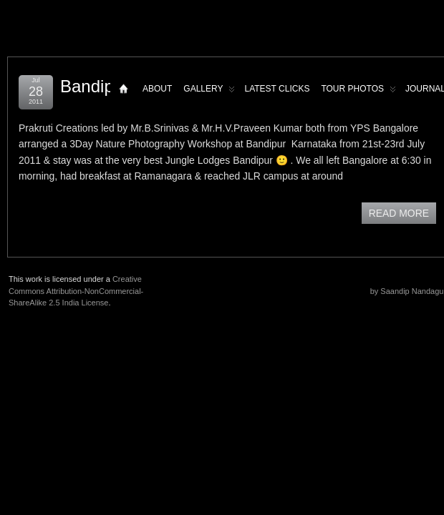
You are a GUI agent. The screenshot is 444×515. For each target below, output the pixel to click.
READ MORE (399, 213)
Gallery (209, 92)
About (157, 89)
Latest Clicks (276, 89)
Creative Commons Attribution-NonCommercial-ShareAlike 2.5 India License (76, 291)
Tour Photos (358, 92)
